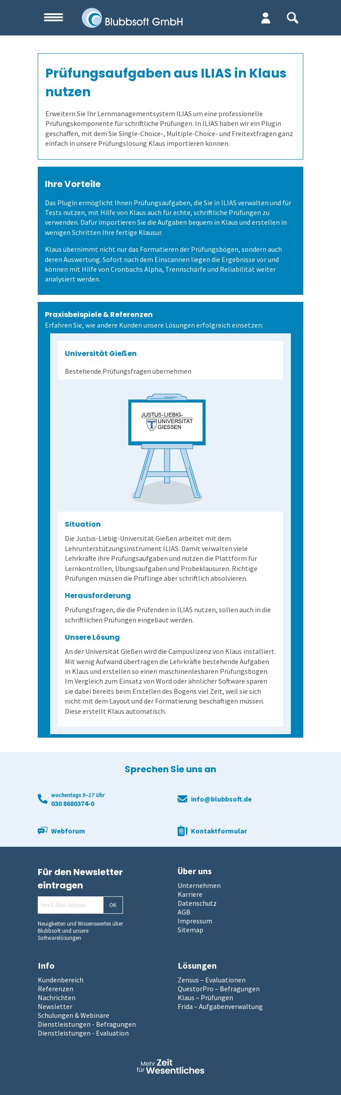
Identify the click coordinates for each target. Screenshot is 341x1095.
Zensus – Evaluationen (212, 979)
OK (112, 905)
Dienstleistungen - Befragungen (87, 1024)
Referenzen (55, 988)
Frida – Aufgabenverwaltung (220, 1006)
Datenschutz (197, 903)
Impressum (195, 920)
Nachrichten (56, 997)
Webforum (68, 830)
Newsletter (55, 1006)
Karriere (190, 894)
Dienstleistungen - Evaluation (83, 1033)
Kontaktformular (219, 830)
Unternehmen (199, 885)
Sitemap (190, 929)
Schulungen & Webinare (73, 1015)
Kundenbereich (60, 979)
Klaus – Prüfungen (205, 997)
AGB (184, 911)
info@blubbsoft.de (221, 798)
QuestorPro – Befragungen (219, 988)
